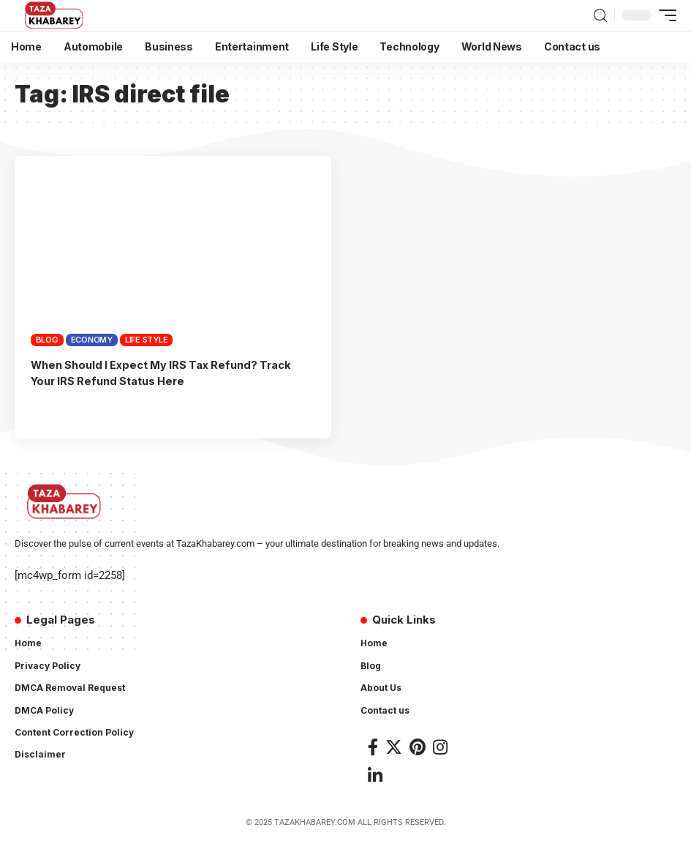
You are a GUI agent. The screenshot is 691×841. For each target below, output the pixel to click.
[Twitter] (394, 747)
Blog (47, 339)
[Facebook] (373, 747)
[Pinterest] (417, 747)
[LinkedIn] (375, 775)
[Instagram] (440, 747)
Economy (92, 339)
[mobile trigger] (664, 15)
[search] (600, 15)
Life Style (146, 339)
